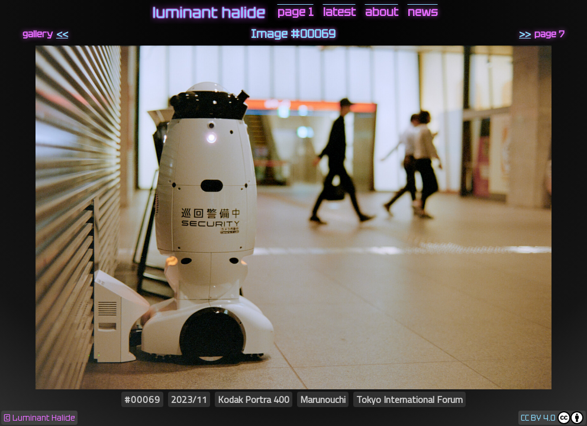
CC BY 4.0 (538, 418)
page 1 (296, 12)
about (381, 12)
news (423, 12)
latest (339, 12)
